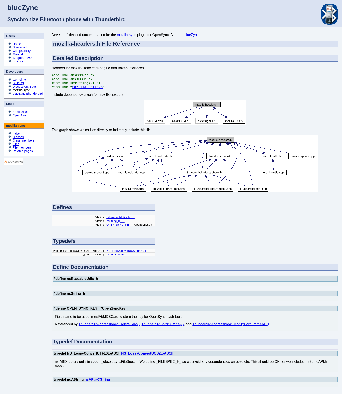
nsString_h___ (115, 224)
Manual (18, 54)
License (18, 61)
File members (22, 147)
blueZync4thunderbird (28, 93)
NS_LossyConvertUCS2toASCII (126, 254)
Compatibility (22, 51)
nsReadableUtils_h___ (120, 220)
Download (20, 47)
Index (16, 133)
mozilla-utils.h (87, 90)
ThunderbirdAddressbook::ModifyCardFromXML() (230, 327)
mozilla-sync (126, 35)
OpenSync (20, 115)
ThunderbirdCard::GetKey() (163, 327)
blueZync (191, 35)
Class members (23, 140)
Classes (18, 137)
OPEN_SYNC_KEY (118, 228)
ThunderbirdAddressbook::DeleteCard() (109, 327)
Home (17, 44)
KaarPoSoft (21, 112)
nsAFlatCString (115, 258)
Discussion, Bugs (25, 86)
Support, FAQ (22, 58)
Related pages (23, 151)
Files (16, 144)
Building (18, 83)
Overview (19, 79)
